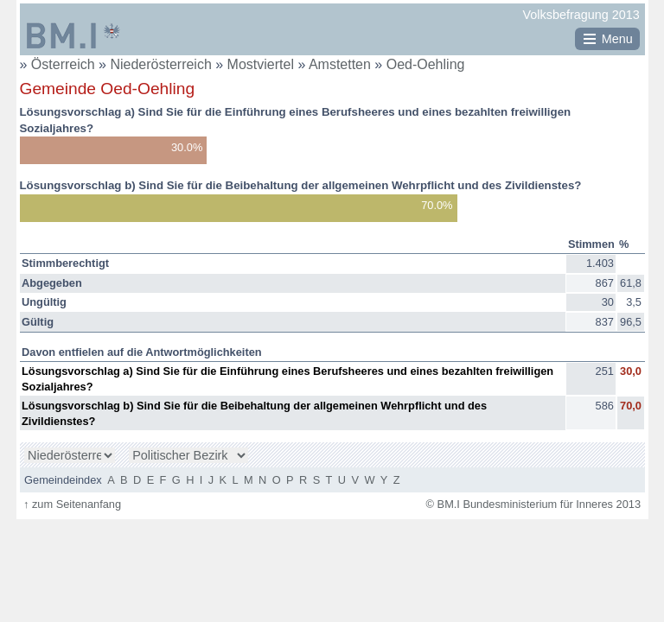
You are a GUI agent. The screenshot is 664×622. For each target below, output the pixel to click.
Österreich (63, 64)
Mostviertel (262, 64)
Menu (617, 39)
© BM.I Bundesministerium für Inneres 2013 (533, 504)
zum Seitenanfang (72, 504)
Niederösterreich (162, 64)
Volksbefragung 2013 (581, 15)
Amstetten (341, 64)
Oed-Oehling (425, 64)
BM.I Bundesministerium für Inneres (73, 35)
